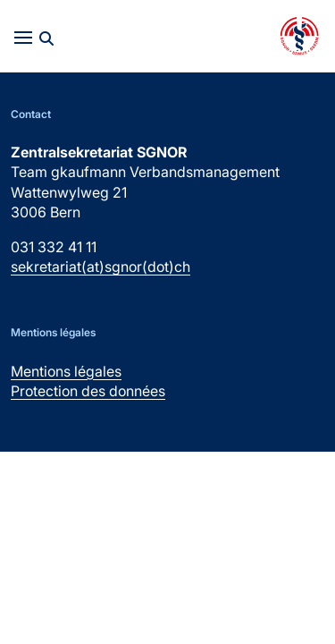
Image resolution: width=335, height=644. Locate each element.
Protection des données (88, 391)
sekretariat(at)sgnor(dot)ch (100, 266)
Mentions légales (66, 371)
